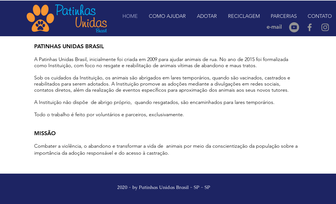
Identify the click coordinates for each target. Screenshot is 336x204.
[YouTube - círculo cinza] (294, 27)
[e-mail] (274, 26)
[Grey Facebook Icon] (310, 27)
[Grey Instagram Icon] (325, 27)
